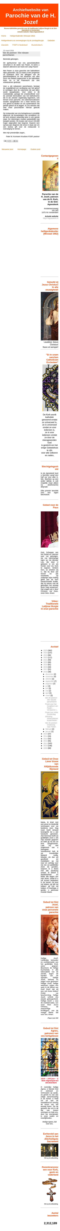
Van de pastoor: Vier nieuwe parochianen (51, 700)
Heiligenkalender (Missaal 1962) (22, 36)
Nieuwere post (7, 149)
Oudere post (35, 149)
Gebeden (51, 40)
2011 (46, 743)
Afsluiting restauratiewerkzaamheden (51, 718)
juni (47, 688)
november (50, 676)
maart (48, 695)
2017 (46, 669)
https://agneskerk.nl (50, 218)
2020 (46, 662)
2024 (46, 653)
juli (47, 686)
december (50, 674)
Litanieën (4, 45)
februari (49, 729)
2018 (46, 667)
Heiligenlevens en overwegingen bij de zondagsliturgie (22, 40)
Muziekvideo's (36, 45)
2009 (46, 748)
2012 (46, 741)
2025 (46, 650)
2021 (46, 660)
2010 (46, 746)
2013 (46, 739)
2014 (46, 736)
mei (47, 691)
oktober (49, 679)
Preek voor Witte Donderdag (51, 713)
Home (3, 36)
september (50, 681)
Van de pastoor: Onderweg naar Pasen (51, 725)
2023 (46, 655)
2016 (46, 672)
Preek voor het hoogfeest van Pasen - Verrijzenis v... (51, 707)
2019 (46, 665)
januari (48, 731)
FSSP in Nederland (19, 45)
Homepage (21, 149)
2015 (46, 734)
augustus (49, 684)
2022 (46, 658)
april (47, 693)
